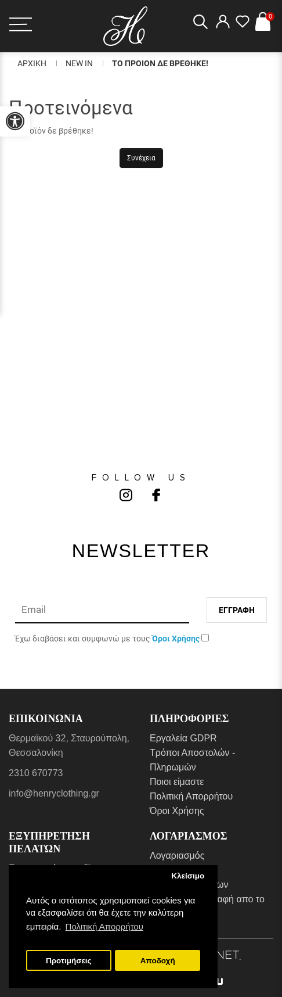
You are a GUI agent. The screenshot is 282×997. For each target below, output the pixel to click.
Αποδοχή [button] (157, 960)
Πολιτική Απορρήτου (191, 796)
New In (79, 63)
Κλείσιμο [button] (187, 876)
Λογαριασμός (177, 855)
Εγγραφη (237, 610)
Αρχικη (31, 63)
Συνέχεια (141, 158)
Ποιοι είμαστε (177, 782)
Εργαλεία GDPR (183, 738)
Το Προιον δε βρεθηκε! (160, 63)
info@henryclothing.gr (54, 793)
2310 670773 (36, 773)
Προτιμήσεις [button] (69, 960)
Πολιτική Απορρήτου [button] (104, 926)
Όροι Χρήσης (177, 811)
